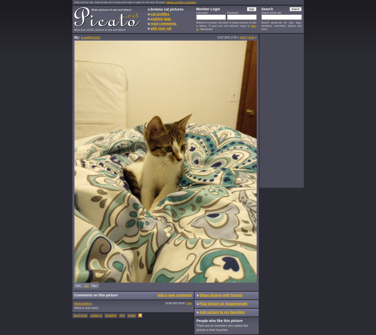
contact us (96, 315)
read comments (163, 24)
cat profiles (160, 14)
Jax (86, 285)
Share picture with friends (221, 295)
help (122, 315)
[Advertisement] (281, 110)
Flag (189, 303)
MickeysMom (83, 303)
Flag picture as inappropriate (224, 304)
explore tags (161, 19)
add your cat (161, 28)
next (251, 37)
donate (132, 315)
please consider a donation (181, 2)
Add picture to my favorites (222, 312)
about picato (80, 315)
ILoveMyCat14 (90, 37)
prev (243, 37)
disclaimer (111, 315)
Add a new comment (174, 295)
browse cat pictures (167, 9)
